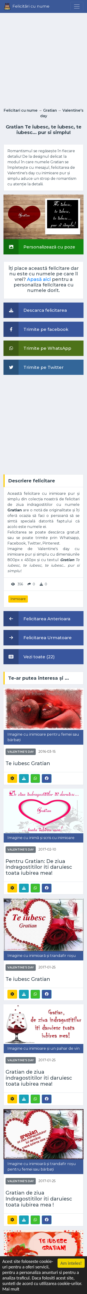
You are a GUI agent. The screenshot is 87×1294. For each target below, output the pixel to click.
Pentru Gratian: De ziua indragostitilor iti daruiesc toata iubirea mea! (39, 867)
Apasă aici (39, 279)
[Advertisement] (43, 59)
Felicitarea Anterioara (36, 618)
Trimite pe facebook (35, 329)
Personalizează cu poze (39, 246)
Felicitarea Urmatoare (37, 637)
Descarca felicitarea (35, 310)
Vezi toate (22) (29, 656)
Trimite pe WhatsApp (37, 348)
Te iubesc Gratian (28, 763)
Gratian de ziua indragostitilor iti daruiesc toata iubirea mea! (39, 1078)
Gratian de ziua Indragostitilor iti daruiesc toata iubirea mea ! (39, 1199)
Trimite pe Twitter (33, 367)
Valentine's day (20, 751)
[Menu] (76, 6)
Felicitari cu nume (21, 110)
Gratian (50, 110)
